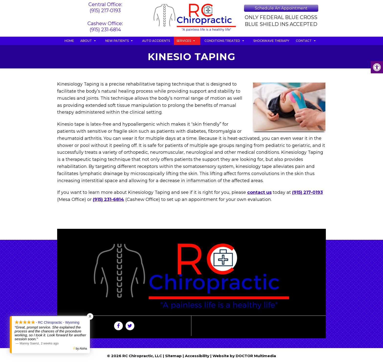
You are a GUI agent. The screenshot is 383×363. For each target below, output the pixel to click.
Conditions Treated (222, 41)
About (86, 41)
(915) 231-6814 (105, 30)
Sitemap (173, 355)
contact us (259, 192)
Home (69, 41)
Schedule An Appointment (281, 8)
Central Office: (105, 4)
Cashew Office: (105, 23)
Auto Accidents (156, 41)
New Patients (117, 41)
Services (183, 41)
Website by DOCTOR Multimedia (244, 355)
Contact (304, 41)
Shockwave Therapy (271, 41)
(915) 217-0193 (105, 10)
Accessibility (197, 355)
